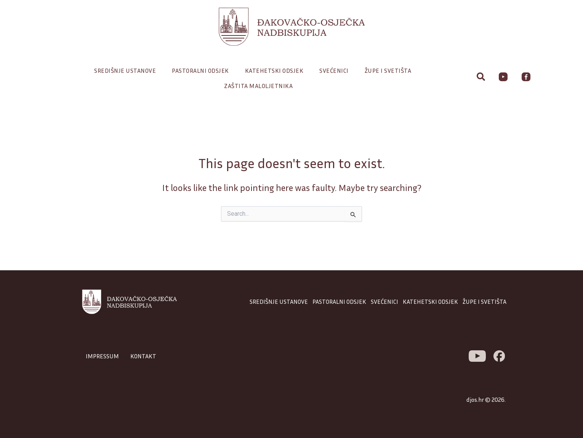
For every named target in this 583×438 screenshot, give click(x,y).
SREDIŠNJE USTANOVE (279, 301)
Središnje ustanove (127, 70)
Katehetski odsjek (276, 70)
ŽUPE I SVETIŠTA (484, 301)
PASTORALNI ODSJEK (339, 301)
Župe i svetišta (390, 70)
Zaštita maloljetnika (258, 86)
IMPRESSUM (102, 356)
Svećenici (335, 70)
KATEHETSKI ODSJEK (430, 301)
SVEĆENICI (384, 301)
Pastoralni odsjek (202, 70)
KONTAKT (143, 356)
